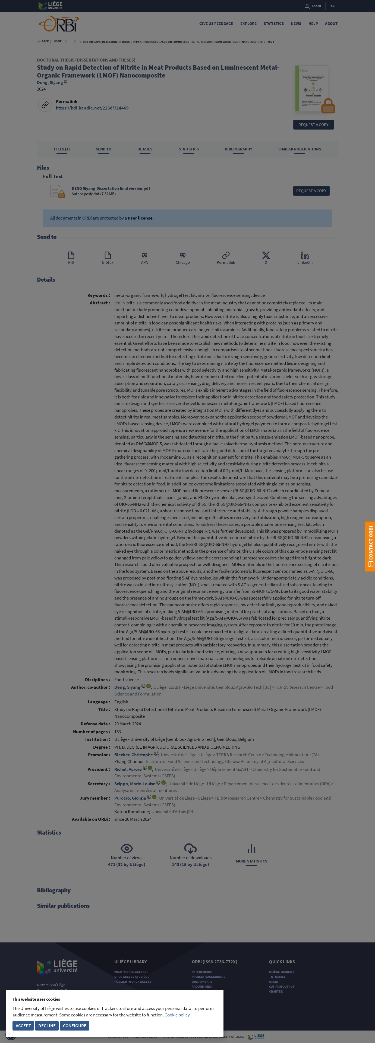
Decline (47, 1026)
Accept (23, 1026)
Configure (74, 1026)
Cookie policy (177, 1015)
